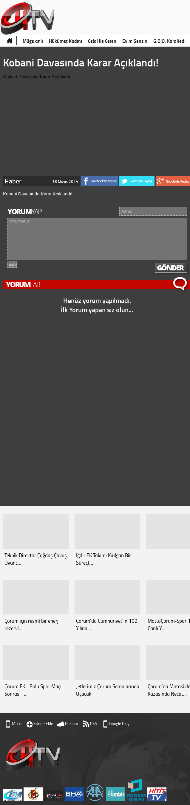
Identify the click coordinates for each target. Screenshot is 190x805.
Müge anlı (33, 40)
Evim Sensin (134, 40)
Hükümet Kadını (65, 40)
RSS (93, 723)
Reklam (71, 723)
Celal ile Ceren (102, 40)
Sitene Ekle (43, 723)
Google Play (119, 723)
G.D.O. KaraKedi (169, 40)
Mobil (16, 723)
